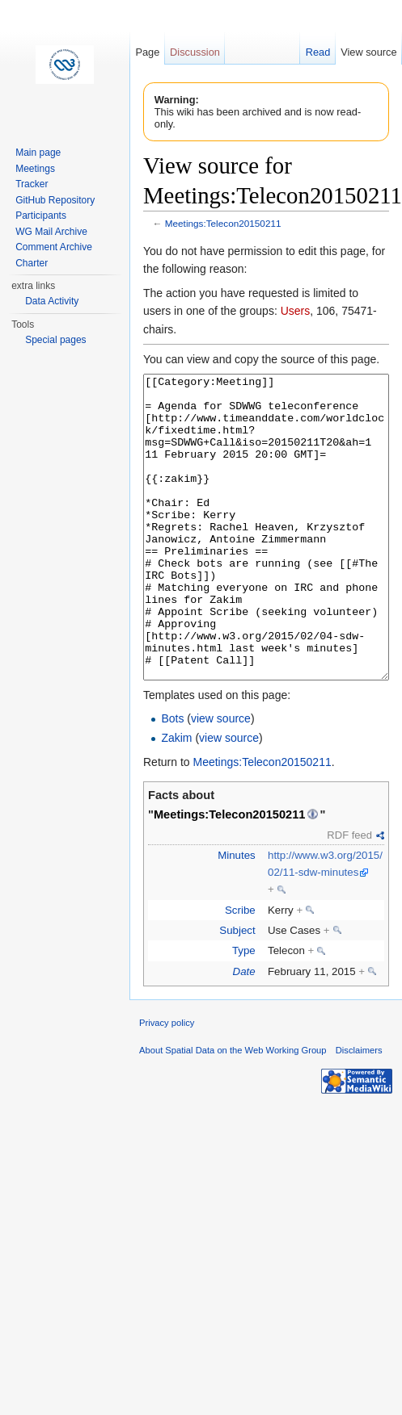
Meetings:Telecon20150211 (223, 223)
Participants (40, 215)
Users (296, 310)
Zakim (176, 798)
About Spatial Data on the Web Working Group (233, 1111)
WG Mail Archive (51, 231)
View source (368, 52)
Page (147, 52)
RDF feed (349, 896)
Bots (172, 778)
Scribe (240, 971)
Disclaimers (359, 1111)
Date (244, 1032)
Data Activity (51, 301)
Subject (237, 991)
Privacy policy (166, 1083)
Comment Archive (53, 247)
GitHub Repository (55, 200)
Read (318, 52)
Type (244, 1011)
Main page (38, 152)
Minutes (237, 916)
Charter (31, 263)
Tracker (31, 184)
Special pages (55, 339)
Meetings (35, 168)
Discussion (195, 52)
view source (221, 778)
